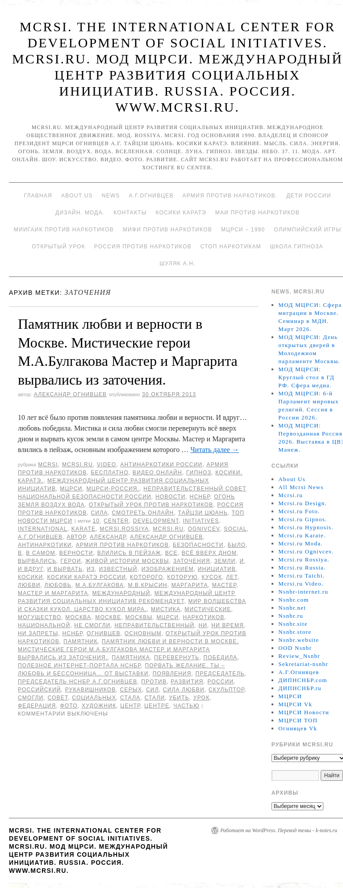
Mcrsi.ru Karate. (302, 535)
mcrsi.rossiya (124, 529)
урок (201, 698)
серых (131, 690)
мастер (224, 585)
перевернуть (176, 657)
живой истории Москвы (127, 561)
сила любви (184, 690)
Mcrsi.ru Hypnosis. (305, 527)
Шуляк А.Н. (177, 263)
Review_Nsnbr (299, 656)
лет (231, 577)
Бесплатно (109, 472)
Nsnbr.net (292, 607)
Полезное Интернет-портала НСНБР (79, 665)
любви (29, 585)
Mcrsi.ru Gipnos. (302, 519)
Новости (170, 497)
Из (91, 569)
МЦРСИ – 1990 (243, 229)
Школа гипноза (296, 246)
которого (146, 577)
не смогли (92, 625)
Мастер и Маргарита (53, 593)
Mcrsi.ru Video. (300, 583)
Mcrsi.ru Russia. (302, 567)
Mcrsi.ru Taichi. (301, 575)
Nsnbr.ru (290, 615)
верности (76, 553)
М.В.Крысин (147, 585)
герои (70, 561)
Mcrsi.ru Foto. (299, 511)
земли (225, 561)
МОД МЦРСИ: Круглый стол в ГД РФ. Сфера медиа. (306, 377)
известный (118, 569)
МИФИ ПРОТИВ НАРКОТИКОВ (167, 229)
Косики (30, 577)
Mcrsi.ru (77, 464)
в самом (40, 553)
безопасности (198, 545)
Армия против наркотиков (122, 545)
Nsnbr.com (293, 599)
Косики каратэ (181, 212)
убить (179, 698)
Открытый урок (58, 246)
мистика (165, 609)
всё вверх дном (209, 553)
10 (96, 521)
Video (106, 464)
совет (57, 698)
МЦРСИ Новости (303, 712)
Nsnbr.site (292, 623)
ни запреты (38, 633)
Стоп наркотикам (231, 246)
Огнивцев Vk (297, 728)
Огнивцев (104, 633)
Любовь (58, 585)
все (171, 553)
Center (116, 521)
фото (69, 706)
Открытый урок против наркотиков (151, 505)
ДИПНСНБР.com (302, 680)
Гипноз (198, 472)
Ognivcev (204, 529)
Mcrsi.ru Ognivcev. (306, 551)
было (237, 545)
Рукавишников (90, 690)
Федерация (37, 706)
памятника (131, 657)
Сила (99, 513)
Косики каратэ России (86, 577)
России (220, 682)
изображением (168, 569)
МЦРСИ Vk (295, 704)
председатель (220, 673)
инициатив (217, 569)
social (235, 529)
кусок (212, 577)
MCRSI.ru (168, 529)
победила (220, 657)
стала (130, 698)
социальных (94, 698)
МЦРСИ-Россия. (112, 489)
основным (143, 633)
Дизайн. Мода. (80, 212)
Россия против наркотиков (143, 246)
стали (154, 698)
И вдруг (30, 569)
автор (76, 537)
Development (156, 521)
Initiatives (201, 521)
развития (187, 682)
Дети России (308, 196)
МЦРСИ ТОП (298, 720)
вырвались (37, 561)
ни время (227, 625)
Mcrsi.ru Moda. (300, 543)
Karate (83, 529)
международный (121, 593)
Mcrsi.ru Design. (302, 503)
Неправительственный (154, 625)
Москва (78, 617)
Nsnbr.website (298, 640)
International (42, 529)
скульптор (226, 690)
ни (202, 625)
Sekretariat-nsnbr (303, 664)
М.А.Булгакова (99, 585)
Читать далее (214, 449)
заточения (191, 561)
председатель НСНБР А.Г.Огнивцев (77, 682)
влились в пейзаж (129, 553)
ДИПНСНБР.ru (300, 688)
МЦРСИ (71, 489)
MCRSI (48, 464)
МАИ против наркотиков (257, 212)
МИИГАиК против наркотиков (64, 229)
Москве (108, 617)
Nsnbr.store (294, 631)
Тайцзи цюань (203, 513)
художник (99, 706)
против (154, 682)
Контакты (129, 212)
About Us (77, 196)
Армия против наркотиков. (230, 196)
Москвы (138, 617)
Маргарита (190, 585)
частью (186, 706)
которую (182, 577)
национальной (44, 625)
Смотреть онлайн (143, 513)
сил (152, 690)
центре (156, 706)
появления (172, 673)
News (111, 196)
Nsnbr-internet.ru (303, 591)
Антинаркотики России (161, 464)
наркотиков (204, 617)
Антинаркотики (45, 545)
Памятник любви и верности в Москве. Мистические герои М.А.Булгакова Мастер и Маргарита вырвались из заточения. (128, 649)
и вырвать (65, 569)
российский (39, 690)
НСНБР (200, 497)
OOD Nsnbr (295, 648)
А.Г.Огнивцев (151, 196)
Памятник (80, 641)
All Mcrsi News (300, 487)
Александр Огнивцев (70, 394)
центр (130, 706)
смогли (30, 698)
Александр (108, 537)
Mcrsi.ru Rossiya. (303, 559)
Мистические (207, 609)
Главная (38, 196)
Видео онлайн (157, 472)
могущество (39, 617)
